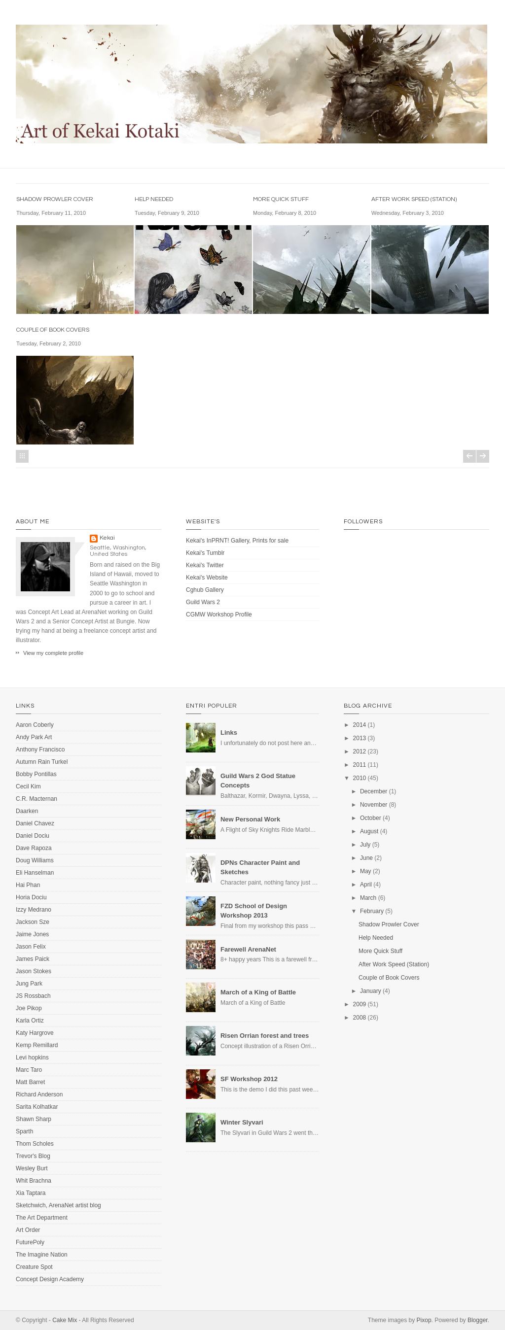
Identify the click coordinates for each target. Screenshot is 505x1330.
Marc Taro (29, 1069)
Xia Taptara (31, 1193)
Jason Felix (31, 946)
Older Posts (482, 456)
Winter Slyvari (241, 1122)
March (368, 897)
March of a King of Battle (258, 992)
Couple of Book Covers (52, 330)
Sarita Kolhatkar (37, 1106)
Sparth (24, 1131)
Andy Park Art (34, 737)
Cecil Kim (28, 786)
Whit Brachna (33, 1180)
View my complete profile (53, 653)
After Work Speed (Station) (414, 199)
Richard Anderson (39, 1094)
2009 (359, 1004)
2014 (359, 724)
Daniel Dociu (32, 835)
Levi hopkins (32, 1057)
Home (22, 456)
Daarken (27, 811)
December (373, 791)
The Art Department (42, 1217)
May (365, 871)
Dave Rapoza (34, 848)
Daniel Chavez (35, 823)
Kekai (107, 538)
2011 (359, 764)
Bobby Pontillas (36, 774)
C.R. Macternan (36, 798)
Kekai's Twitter (205, 565)
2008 (359, 1017)
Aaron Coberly (35, 724)
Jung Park (29, 983)
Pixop (424, 1320)
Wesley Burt (31, 1168)
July (365, 844)
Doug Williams (35, 860)
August (369, 831)
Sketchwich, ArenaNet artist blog (58, 1205)
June (366, 857)
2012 (359, 751)
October (370, 818)
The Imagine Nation (42, 1254)
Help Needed (154, 199)
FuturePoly (30, 1242)
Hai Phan (28, 885)
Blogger (478, 1320)
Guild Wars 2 (203, 602)
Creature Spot (34, 1266)
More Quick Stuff (281, 199)
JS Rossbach (33, 995)
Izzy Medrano (33, 909)
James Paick (32, 958)
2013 (359, 738)
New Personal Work (250, 819)
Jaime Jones (32, 934)
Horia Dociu (31, 897)
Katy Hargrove (35, 1032)
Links (228, 732)
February (372, 911)
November (373, 804)
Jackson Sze (32, 922)
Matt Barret (30, 1082)
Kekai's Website (207, 577)
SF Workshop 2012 (249, 1079)
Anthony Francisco (40, 749)
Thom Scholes (35, 1143)
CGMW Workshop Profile (219, 614)
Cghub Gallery (205, 589)
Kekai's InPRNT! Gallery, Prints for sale (237, 540)
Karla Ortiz (30, 1020)
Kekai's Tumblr (205, 552)
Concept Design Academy (50, 1279)
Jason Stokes (33, 971)
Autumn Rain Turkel (42, 761)
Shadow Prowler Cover (54, 199)
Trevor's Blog (33, 1156)
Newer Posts (469, 456)
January (370, 991)
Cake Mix (64, 1320)
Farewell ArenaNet (248, 949)
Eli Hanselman (35, 872)
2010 (359, 778)
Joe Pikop (29, 1008)
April (366, 884)
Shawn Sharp (33, 1119)
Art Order (28, 1230)
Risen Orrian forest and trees (264, 1035)
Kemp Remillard (37, 1045)
